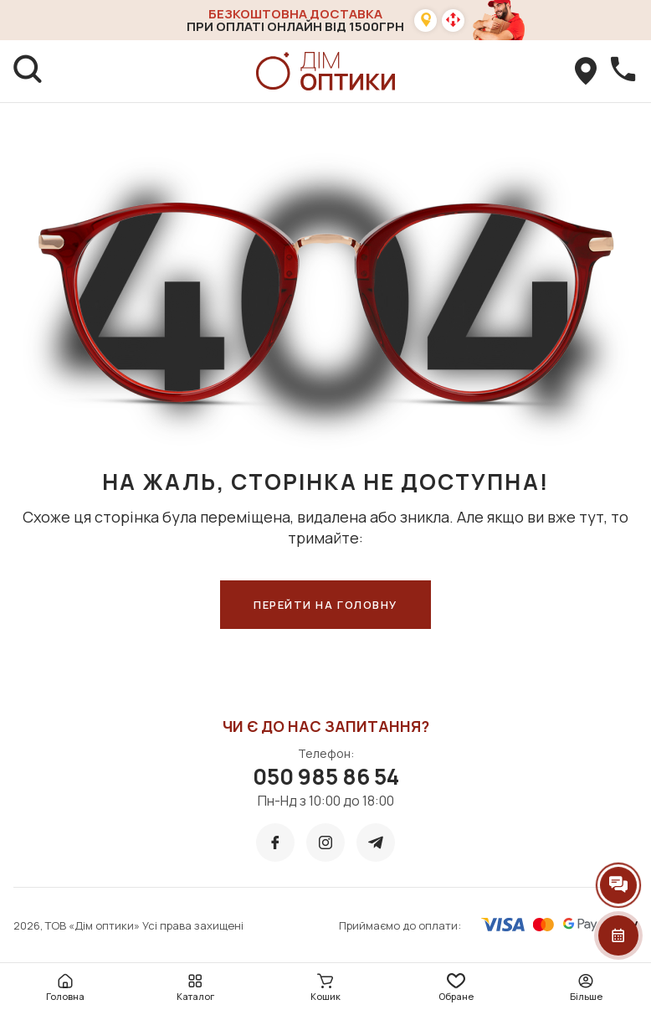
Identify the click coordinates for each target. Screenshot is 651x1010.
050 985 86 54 (326, 776)
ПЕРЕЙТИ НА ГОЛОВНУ (325, 604)
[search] (28, 71)
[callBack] (623, 71)
